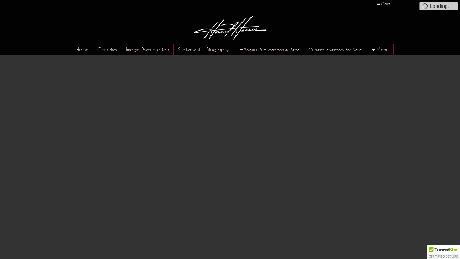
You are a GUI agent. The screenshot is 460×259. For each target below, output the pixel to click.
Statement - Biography (203, 50)
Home (82, 50)
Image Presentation (147, 50)
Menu (380, 50)
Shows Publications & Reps (268, 50)
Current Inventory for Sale (335, 49)
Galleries (107, 50)
